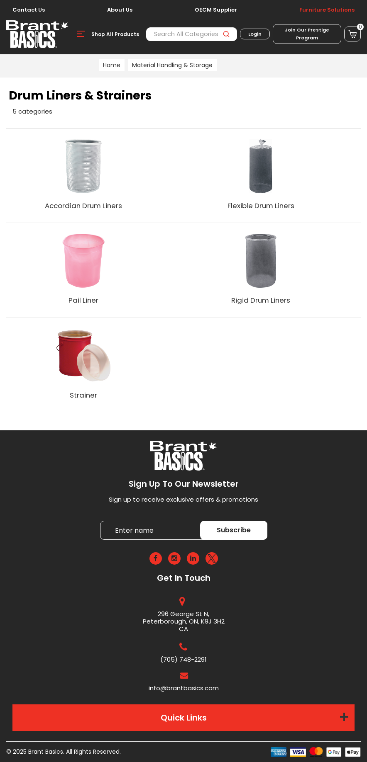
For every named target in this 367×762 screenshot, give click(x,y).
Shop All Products (115, 34)
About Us (119, 10)
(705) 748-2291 (183, 659)
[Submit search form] (226, 34)
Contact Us (28, 10)
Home (111, 65)
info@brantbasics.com (184, 688)
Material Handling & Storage (172, 65)
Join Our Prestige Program (307, 34)
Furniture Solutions (327, 10)
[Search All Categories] (191, 34)
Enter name (102, 520)
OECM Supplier (216, 10)
